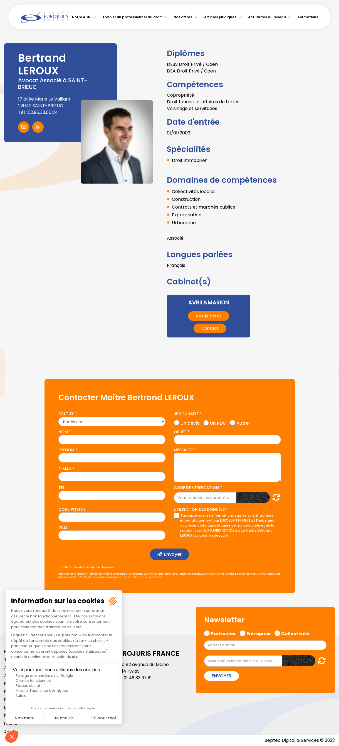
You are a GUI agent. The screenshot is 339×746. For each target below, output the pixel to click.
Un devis (189, 422)
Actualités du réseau (267, 17)
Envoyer (173, 554)
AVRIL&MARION (208, 302)
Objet (180, 432)
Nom (63, 432)
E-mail (64, 469)
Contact (209, 328)
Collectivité (295, 632)
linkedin (327, 361)
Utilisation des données (199, 509)
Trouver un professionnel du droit (132, 17)
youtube (327, 373)
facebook (327, 339)
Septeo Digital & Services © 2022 (299, 740)
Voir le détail (208, 316)
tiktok (327, 406)
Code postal (71, 509)
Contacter (23, 127)
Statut (66, 414)
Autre (242, 422)
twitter (327, 350)
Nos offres (183, 17)
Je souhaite (186, 414)
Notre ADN (81, 17)
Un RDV (218, 422)
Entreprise (258, 632)
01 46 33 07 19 (138, 678)
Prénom (66, 450)
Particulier (223, 632)
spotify (327, 395)
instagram (327, 384)
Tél (61, 487)
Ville (63, 527)
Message (183, 450)
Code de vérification (196, 487)
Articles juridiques (220, 17)
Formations (308, 17)
